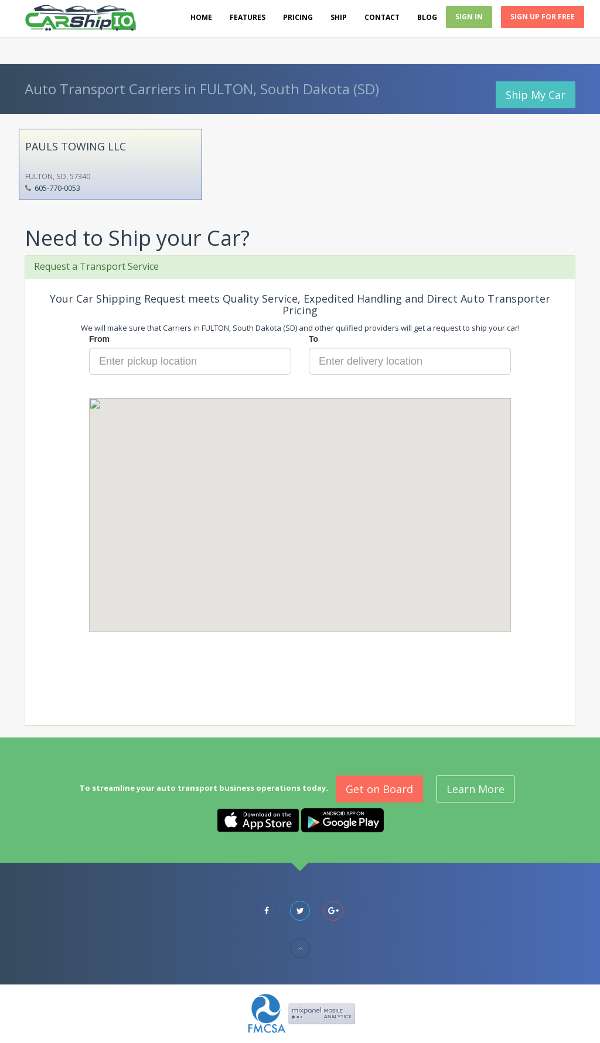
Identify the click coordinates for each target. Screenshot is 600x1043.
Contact (382, 17)
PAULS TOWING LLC (75, 146)
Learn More (475, 789)
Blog (427, 17)
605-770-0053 (57, 188)
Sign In (469, 17)
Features (247, 17)
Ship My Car (535, 95)
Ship (338, 17)
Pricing (298, 17)
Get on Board (379, 789)
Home (201, 17)
